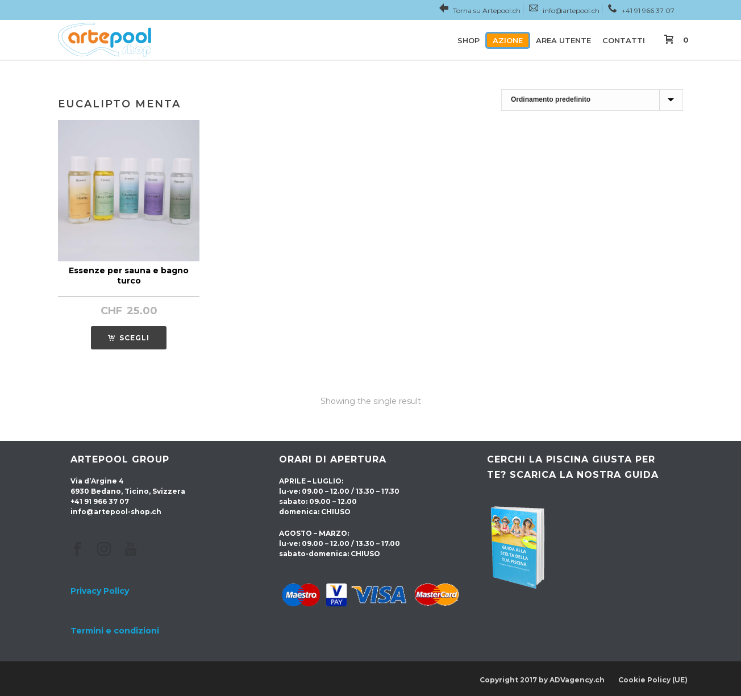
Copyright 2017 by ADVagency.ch (542, 680)
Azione (508, 40)
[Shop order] (592, 100)
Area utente (563, 40)
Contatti (623, 40)
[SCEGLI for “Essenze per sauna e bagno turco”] (128, 337)
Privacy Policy (99, 591)
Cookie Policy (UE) (653, 680)
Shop (468, 40)
